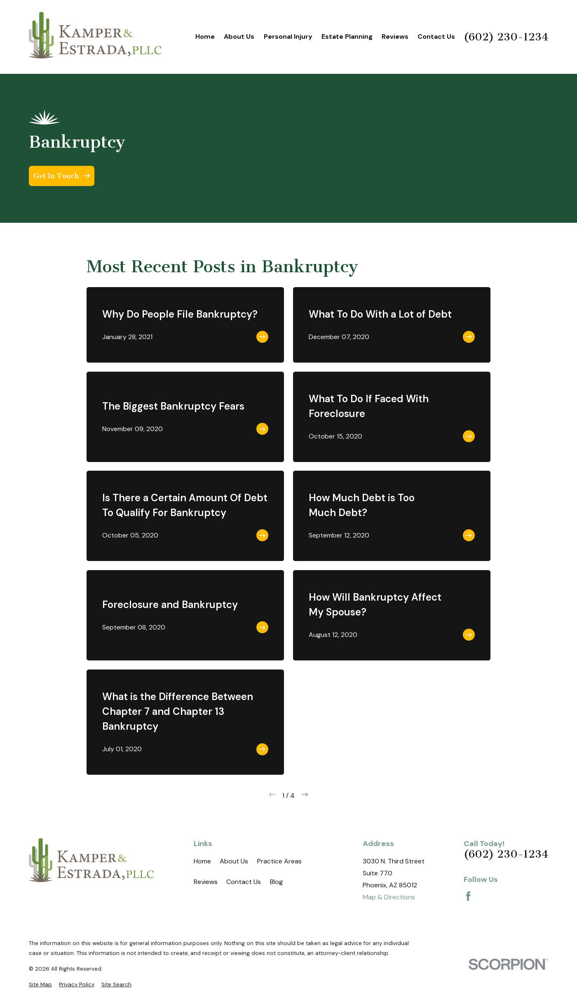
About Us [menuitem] (239, 36)
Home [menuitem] (205, 36)
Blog (276, 881)
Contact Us (243, 881)
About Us (234, 861)
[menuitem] (40, 985)
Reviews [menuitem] (395, 36)
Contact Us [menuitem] (436, 36)
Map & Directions (389, 897)
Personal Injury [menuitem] (288, 36)
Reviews (206, 881)
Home (202, 861)
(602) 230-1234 (506, 37)
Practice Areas (279, 861)
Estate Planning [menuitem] (347, 36)
